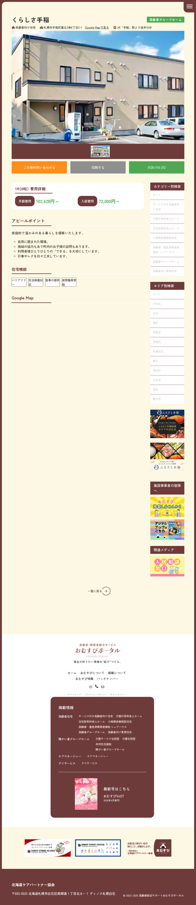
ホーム (72, 673)
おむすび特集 (84, 678)
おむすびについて (92, 673)
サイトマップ (74, 694)
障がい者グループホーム (74, 739)
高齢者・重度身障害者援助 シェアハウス (166, 249)
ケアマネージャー (69, 756)
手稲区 (157, 342)
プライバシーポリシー (95, 694)
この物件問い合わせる (39, 167)
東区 (155, 361)
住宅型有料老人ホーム (166, 228)
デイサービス (66, 763)
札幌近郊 (158, 351)
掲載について (117, 673)
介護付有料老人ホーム (166, 219)
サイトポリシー (118, 694)
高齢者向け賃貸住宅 (165, 271)
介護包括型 (128, 739)
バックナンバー (107, 678)
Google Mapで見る (97, 27)
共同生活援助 (103, 744)
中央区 (157, 304)
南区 (155, 323)
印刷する (98, 167)
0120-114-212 (157, 167)
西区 (155, 389)
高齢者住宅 (65, 716)
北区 (155, 313)
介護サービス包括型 (107, 739)
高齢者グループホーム (166, 261)
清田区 (157, 370)
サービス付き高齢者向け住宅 (166, 206)
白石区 (157, 380)
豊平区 (157, 399)
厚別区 (157, 332)
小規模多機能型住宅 (165, 238)
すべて (157, 195)
